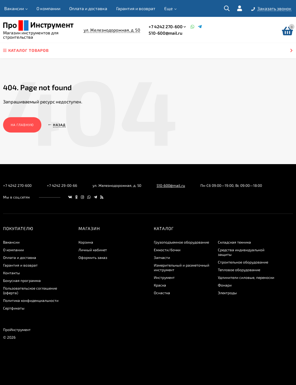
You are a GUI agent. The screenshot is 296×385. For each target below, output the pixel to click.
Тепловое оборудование (239, 270)
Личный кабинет (92, 250)
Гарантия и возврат (135, 8)
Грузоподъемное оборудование (181, 242)
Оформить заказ (92, 257)
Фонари (225, 285)
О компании (48, 8)
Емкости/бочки (167, 250)
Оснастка (162, 293)
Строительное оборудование (243, 262)
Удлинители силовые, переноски (246, 277)
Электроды (227, 293)
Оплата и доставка (88, 8)
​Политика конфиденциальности (31, 300)
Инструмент (164, 277)
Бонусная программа (22, 280)
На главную (22, 125)
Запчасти (162, 257)
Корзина (85, 242)
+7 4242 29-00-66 (62, 185)
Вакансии (14, 8)
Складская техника (234, 242)
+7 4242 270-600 (166, 26)
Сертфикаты (14, 308)
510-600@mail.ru (165, 33)
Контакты (11, 273)
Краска (160, 285)
